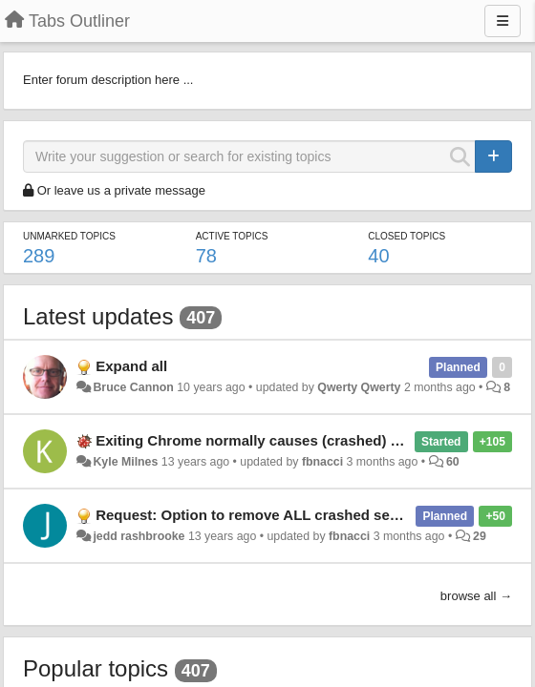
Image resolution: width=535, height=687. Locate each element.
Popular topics (95, 668)
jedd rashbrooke (138, 536)
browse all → (476, 596)
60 (453, 461)
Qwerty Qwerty (358, 387)
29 (479, 536)
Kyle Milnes (125, 461)
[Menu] (502, 21)
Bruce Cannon (133, 387)
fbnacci (322, 461)
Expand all (131, 366)
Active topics (232, 236)
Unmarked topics (69, 236)
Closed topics (406, 236)
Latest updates (98, 316)
